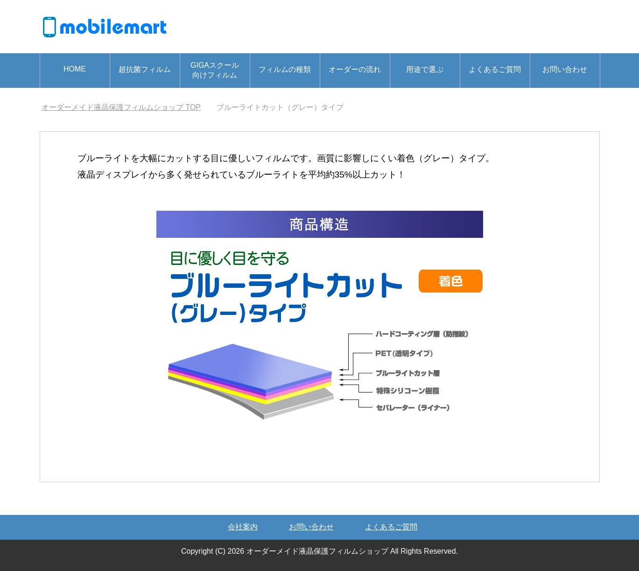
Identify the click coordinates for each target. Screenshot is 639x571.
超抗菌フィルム (145, 69)
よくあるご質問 (495, 69)
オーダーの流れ (355, 69)
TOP (121, 107)
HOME (74, 69)
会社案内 (243, 527)
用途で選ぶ (424, 69)
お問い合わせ (564, 69)
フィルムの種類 (285, 69)
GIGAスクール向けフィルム (214, 70)
